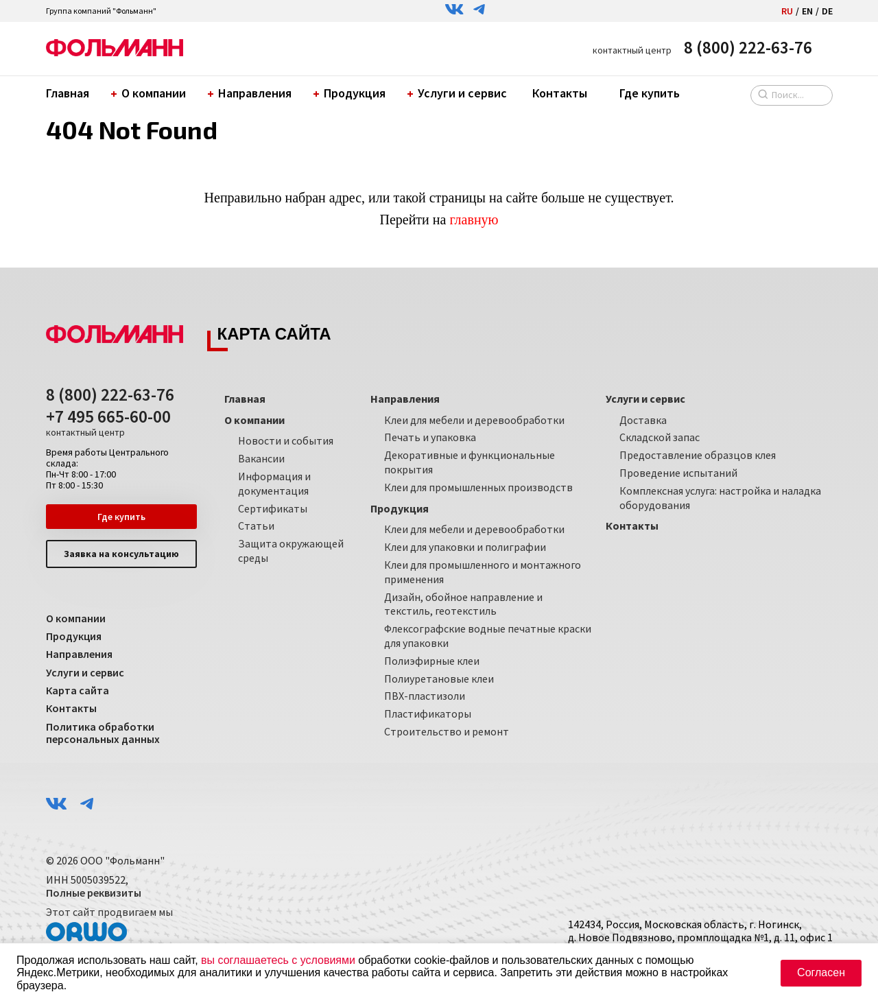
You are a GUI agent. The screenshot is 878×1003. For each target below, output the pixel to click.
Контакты (559, 93)
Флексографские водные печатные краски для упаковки (487, 636)
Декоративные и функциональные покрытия (469, 462)
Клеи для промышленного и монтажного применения (482, 572)
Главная (67, 93)
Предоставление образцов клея (697, 455)
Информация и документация (274, 483)
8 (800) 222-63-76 (748, 48)
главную (473, 219)
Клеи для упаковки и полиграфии (465, 547)
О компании (150, 93)
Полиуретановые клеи (439, 678)
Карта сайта (77, 690)
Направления (251, 93)
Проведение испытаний (678, 473)
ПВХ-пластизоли (424, 696)
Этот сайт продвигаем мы (109, 923)
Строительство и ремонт (446, 731)
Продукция (351, 93)
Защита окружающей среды (291, 550)
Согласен (821, 972)
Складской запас (659, 437)
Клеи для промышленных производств (478, 487)
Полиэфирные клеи (431, 661)
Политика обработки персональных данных (103, 733)
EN (807, 11)
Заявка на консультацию (121, 553)
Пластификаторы (427, 713)
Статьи (256, 525)
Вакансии (261, 458)
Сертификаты (272, 508)
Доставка (643, 420)
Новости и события (285, 440)
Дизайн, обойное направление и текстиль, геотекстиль (463, 604)
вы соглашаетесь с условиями (278, 960)
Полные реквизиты (93, 892)
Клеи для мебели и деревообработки (474, 420)
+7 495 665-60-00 (108, 422)
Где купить (649, 93)
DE (827, 11)
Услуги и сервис (459, 93)
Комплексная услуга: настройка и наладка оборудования (720, 498)
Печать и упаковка (430, 437)
